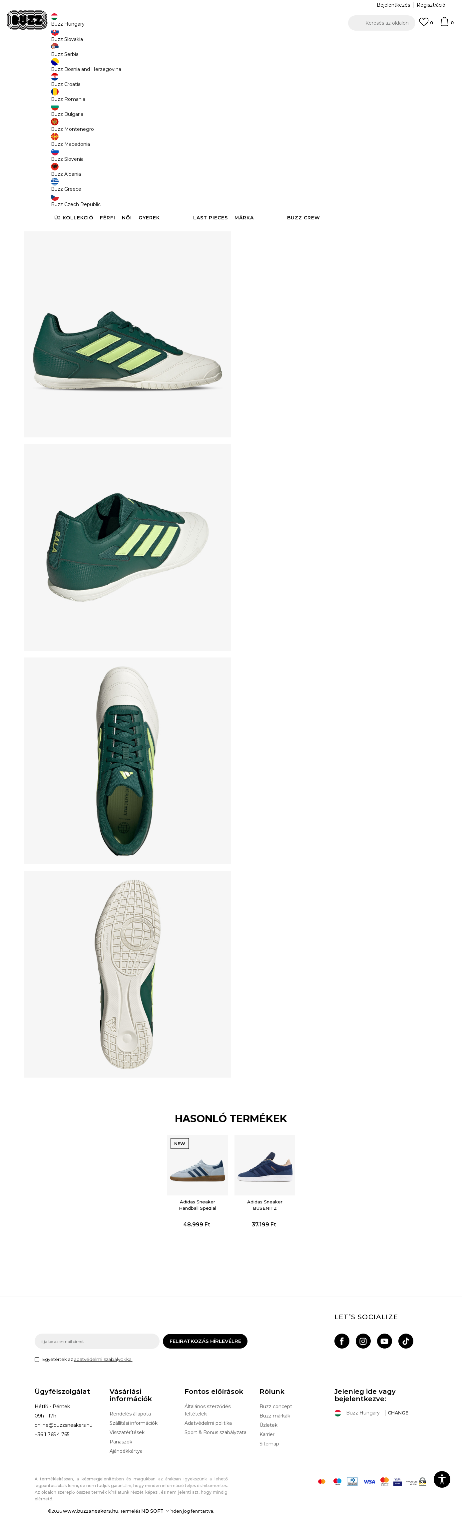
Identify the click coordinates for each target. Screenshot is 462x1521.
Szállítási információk (134, 1429)
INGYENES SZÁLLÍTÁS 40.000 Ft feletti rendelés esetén (229, 43)
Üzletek (268, 1431)
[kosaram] (447, 25)
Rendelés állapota (130, 1420)
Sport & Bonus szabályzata (215, 1439)
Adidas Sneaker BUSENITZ (263, 1205)
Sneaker (157, 53)
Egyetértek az (87, 1365)
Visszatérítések (127, 1439)
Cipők (139, 53)
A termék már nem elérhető (296, 182)
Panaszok (121, 1448)
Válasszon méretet (266, 109)
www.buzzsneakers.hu (90, 1517)
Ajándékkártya (126, 1457)
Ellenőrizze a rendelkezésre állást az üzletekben (331, 244)
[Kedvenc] (426, 25)
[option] (231, 43)
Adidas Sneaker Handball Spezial (199, 1205)
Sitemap (269, 1450)
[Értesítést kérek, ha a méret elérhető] (254, 121)
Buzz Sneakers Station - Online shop (70, 53)
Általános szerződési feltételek (208, 1416)
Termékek (119, 53)
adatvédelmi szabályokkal (103, 1366)
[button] (381, 23)
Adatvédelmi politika (208, 1429)
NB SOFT (152, 1517)
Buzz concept (275, 1413)
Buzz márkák (274, 1422)
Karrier (266, 1441)
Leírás (331, 222)
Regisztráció (431, 5)
